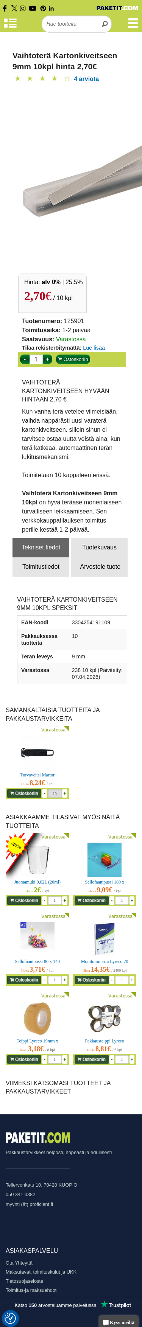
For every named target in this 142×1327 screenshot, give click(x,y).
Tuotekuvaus (99, 547)
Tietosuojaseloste (24, 1281)
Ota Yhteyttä (19, 1263)
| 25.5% (62, 282)
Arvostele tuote (100, 566)
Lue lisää (94, 348)
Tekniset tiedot (41, 547)
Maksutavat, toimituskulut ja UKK (41, 1272)
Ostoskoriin (73, 359)
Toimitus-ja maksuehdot (31, 1290)
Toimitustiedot (40, 566)
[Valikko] (133, 26)
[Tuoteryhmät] (10, 26)
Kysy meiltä (118, 1323)
